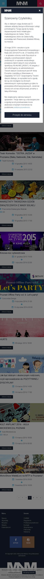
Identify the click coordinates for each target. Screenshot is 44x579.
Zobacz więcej (6, 78)
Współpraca (28, 527)
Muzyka (4, 523)
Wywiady (5, 520)
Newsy (4, 518)
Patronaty (27, 529)
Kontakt (26, 525)
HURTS (3, 339)
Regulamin (27, 520)
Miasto (4, 525)
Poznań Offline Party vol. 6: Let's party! (19, 294)
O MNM (26, 518)
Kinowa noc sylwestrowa (12, 253)
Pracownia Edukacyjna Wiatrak (14, 209)
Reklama (27, 532)
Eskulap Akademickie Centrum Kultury (17, 109)
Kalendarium (6, 527)
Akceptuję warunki (29, 572)
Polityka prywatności (31, 523)
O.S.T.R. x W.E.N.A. (9, 105)
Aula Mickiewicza (9, 432)
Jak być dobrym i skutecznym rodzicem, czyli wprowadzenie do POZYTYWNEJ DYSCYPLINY (20, 379)
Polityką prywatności (14, 572)
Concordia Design (9, 298)
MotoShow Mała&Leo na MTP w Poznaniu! (21, 475)
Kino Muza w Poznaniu (11, 62)
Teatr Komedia (8, 161)
